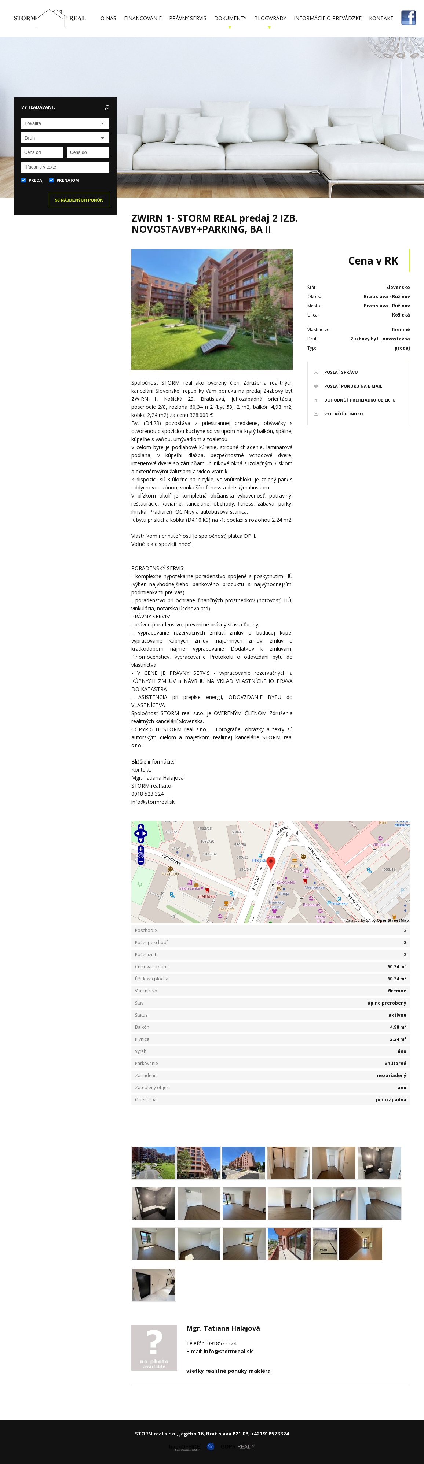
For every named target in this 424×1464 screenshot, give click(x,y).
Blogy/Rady (270, 18)
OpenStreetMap (393, 920)
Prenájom (64, 180)
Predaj (32, 180)
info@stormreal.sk (228, 1351)
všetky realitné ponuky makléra (228, 1370)
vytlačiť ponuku (343, 414)
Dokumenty (230, 18)
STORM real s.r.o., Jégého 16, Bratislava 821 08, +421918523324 (212, 1433)
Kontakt (381, 18)
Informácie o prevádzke (328, 18)
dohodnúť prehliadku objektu (360, 400)
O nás (108, 18)
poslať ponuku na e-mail (353, 386)
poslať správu (341, 372)
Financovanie (143, 18)
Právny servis (187, 18)
